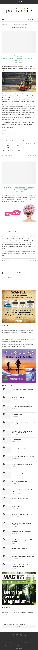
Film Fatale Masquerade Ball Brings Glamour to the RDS (19, 188)
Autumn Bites (16, 506)
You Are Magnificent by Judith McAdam (23, 448)
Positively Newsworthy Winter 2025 (22, 464)
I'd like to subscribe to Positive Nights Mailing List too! (15, 624)
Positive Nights (21, 55)
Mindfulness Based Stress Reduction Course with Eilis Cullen (22, 565)
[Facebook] (25, 19)
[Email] (21, 1)
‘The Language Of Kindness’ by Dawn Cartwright (22, 390)
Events (6, 55)
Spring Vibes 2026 (17, 414)
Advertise (19, 641)
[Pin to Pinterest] (33, 155)
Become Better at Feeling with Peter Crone (22, 490)
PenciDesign (30, 645)
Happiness (25, 185)
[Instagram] (19, 1)
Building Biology (16, 439)
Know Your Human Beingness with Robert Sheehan (23, 540)
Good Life (19, 185)
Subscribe (6, 641)
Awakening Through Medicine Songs (22, 531)
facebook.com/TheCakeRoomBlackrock (11, 133)
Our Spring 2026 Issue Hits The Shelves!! (23, 423)
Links (19, 642)
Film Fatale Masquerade (15, 197)
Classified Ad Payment (11, 642)
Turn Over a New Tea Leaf (19, 548)
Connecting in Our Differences (20, 498)
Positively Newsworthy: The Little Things (23, 456)
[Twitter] (17, 1)
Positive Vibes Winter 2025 (19, 481)
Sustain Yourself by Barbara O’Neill (22, 473)
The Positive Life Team (27, 642)
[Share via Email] (35, 155)
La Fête (31, 197)
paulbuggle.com (5, 130)
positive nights (28, 55)
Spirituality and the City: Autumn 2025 (22, 514)
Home (3, 24)
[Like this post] (28, 155)
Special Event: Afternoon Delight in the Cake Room (19, 59)
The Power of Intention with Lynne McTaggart (21, 524)
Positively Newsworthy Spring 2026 (22, 406)
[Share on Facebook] (30, 155)
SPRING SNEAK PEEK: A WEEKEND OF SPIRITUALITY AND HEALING (22, 432)
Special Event (19, 56)
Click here (30, 253)
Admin (21, 62)
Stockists (12, 641)
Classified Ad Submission (28, 641)
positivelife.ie (5, 136)
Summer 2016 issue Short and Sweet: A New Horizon (23, 557)
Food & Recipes (12, 55)
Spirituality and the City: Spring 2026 (22, 398)
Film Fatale (10, 199)
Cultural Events (7, 185)
